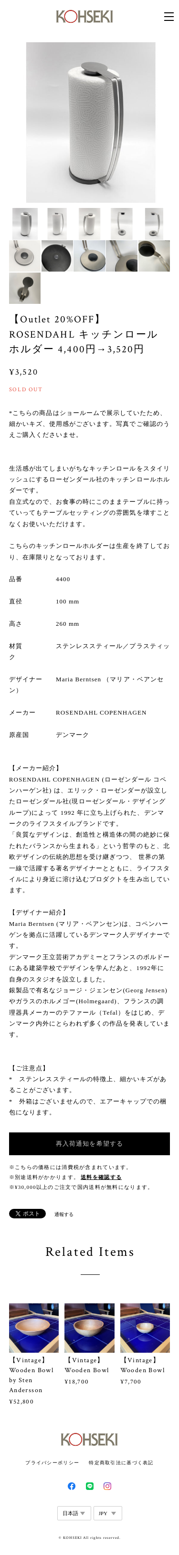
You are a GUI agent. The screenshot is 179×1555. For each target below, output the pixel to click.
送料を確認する (101, 1177)
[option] (89, 122)
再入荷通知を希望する (89, 1143)
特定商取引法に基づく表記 (121, 1462)
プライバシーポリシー (52, 1462)
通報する (64, 1214)
